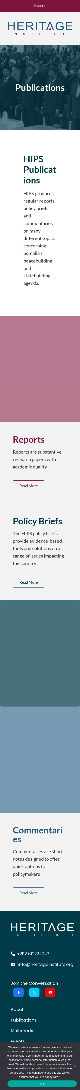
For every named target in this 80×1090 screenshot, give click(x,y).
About (17, 1009)
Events (18, 1041)
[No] (75, 1066)
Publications (24, 1020)
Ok (42, 1083)
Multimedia (23, 1031)
